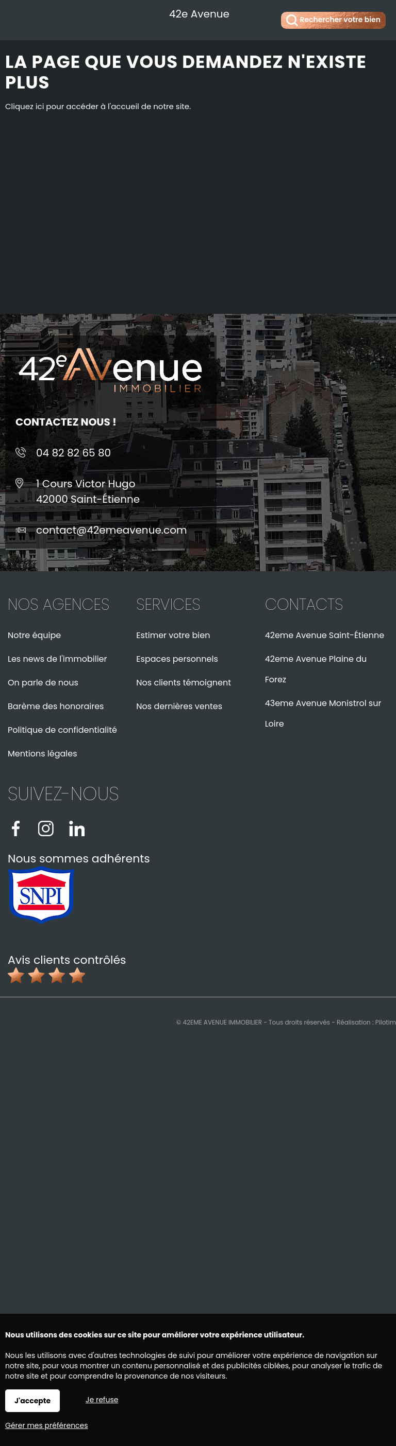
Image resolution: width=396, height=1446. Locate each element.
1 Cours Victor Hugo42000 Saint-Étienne (88, 491)
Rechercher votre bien (333, 20)
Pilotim (385, 1022)
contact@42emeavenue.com (111, 530)
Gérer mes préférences (46, 1425)
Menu (19, 18)
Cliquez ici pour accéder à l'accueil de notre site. (98, 106)
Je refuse (102, 1400)
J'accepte (32, 1401)
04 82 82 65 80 (73, 453)
